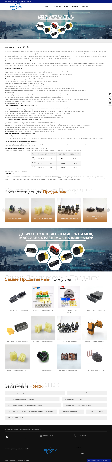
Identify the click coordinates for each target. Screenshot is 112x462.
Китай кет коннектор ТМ (79, 393)
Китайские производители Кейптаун (21, 399)
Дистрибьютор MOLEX (71, 411)
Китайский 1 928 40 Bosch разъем (78, 405)
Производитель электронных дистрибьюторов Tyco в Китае (30, 411)
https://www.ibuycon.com (13, 429)
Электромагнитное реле (74, 399)
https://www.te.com (36, 429)
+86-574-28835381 (26, 1)
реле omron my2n (96, 411)
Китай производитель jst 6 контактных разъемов (26, 405)
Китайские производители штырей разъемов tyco (27, 393)
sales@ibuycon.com (12, 1)
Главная (7, 40)
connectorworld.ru (74, 179)
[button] (109, 210)
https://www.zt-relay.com (25, 429)
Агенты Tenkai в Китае (16, 418)
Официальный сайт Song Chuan (20, 171)
